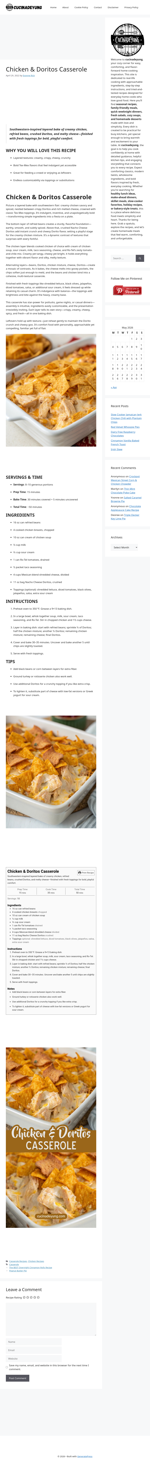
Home (53, 7)
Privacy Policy (131, 7)
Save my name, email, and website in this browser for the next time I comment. (49, 1367)
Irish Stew (116, 449)
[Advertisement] (51, 38)
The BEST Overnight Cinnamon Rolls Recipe (30, 1267)
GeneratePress (84, 1456)
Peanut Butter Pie (18, 1270)
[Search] (140, 258)
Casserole (14, 1264)
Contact (98, 7)
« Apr (114, 387)
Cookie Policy (81, 7)
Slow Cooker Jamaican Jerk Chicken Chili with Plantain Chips (126, 418)
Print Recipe (86, 872)
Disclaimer (113, 7)
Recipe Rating (14, 1297)
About (65, 7)
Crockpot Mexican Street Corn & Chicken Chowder (125, 480)
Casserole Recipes (18, 1261)
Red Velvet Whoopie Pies (125, 427)
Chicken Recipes (36, 1261)
